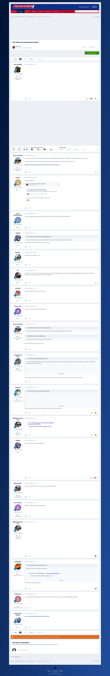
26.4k (18, 627)
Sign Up (94, 6)
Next (32, 59)
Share (85, 47)
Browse (49, 11)
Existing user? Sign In (84, 6)
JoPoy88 (18, 288)
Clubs (28, 11)
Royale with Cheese (17, 614)
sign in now (42, 644)
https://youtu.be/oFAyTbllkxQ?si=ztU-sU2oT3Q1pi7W (37, 616)
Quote (29, 98)
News (14, 11)
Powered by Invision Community (55, 673)
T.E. (18, 270)
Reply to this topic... (24, 650)
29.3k (18, 573)
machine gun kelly (18, 355)
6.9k (18, 167)
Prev (15, 59)
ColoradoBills (18, 64)
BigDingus (42, 358)
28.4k (18, 189)
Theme (49, 671)
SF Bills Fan (17, 594)
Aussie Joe (17, 306)
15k (18, 514)
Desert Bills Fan (43, 391)
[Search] (82, 11)
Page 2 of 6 (40, 59)
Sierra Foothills (17, 155)
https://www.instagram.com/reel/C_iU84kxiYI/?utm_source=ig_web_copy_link (42, 164)
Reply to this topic (92, 53)
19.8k (18, 264)
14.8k (18, 318)
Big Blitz (17, 252)
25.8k (18, 495)
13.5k (18, 432)
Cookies (61, 671)
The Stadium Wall (28, 47)
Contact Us (55, 671)
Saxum (18, 177)
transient (18, 387)
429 (18, 227)
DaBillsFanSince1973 (17, 419)
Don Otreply (17, 502)
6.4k (18, 399)
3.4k (18, 282)
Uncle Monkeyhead (18, 214)
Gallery (35, 11)
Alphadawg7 (18, 483)
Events (41, 11)
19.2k (18, 76)
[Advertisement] (55, 29)
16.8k (18, 368)
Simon (19, 46)
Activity (57, 11)
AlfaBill (18, 233)
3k (18, 245)
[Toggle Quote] (26, 236)
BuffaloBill (18, 561)
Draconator (42, 565)
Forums (21, 12)
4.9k (18, 300)
